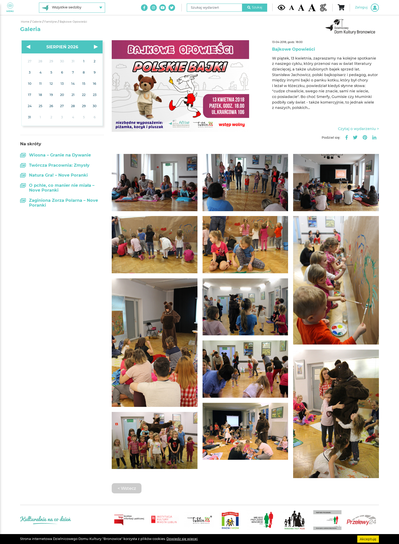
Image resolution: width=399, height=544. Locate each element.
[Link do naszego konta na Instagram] (153, 7)
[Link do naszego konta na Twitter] (171, 7)
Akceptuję (368, 539)
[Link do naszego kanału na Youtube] (162, 7)
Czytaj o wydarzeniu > (358, 128)
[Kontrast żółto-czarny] (281, 7)
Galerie (37, 21)
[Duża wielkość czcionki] (312, 7)
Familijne (51, 21)
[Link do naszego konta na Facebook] (144, 7)
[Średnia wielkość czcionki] (301, 7)
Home (25, 21)
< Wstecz (127, 488)
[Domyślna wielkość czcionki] (291, 7)
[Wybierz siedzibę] (72, 8)
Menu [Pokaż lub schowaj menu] (10, 7)
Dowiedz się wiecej (182, 539)
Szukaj (254, 7)
